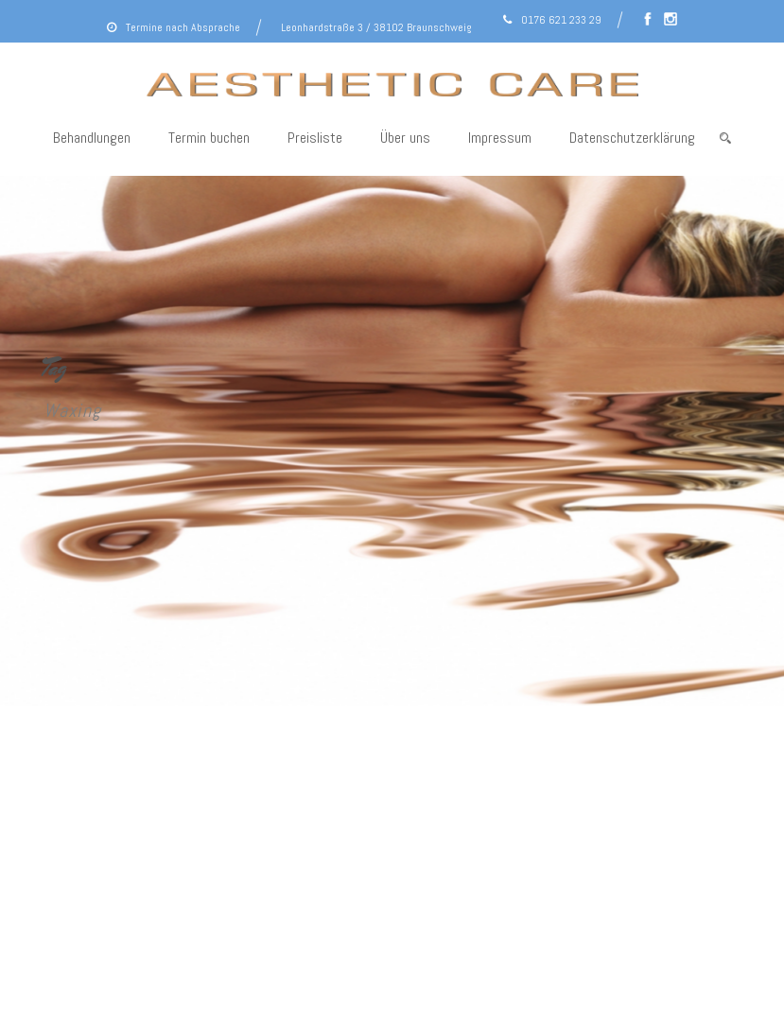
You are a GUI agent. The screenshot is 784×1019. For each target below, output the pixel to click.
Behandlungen (92, 137)
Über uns (405, 137)
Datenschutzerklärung (632, 137)
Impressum (499, 137)
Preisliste (314, 137)
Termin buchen (209, 137)
